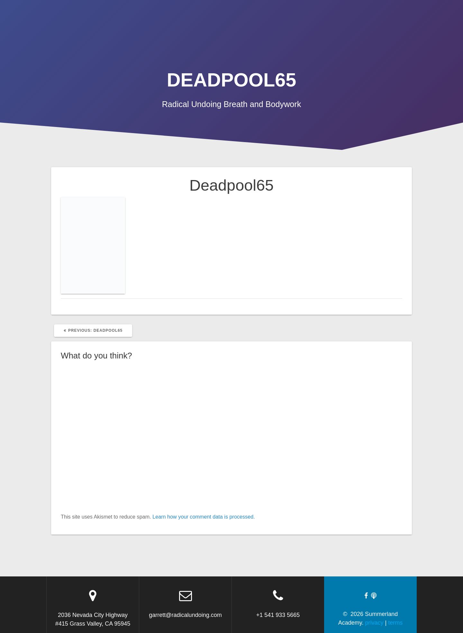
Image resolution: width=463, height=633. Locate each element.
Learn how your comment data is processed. (203, 517)
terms (395, 622)
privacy (374, 622)
